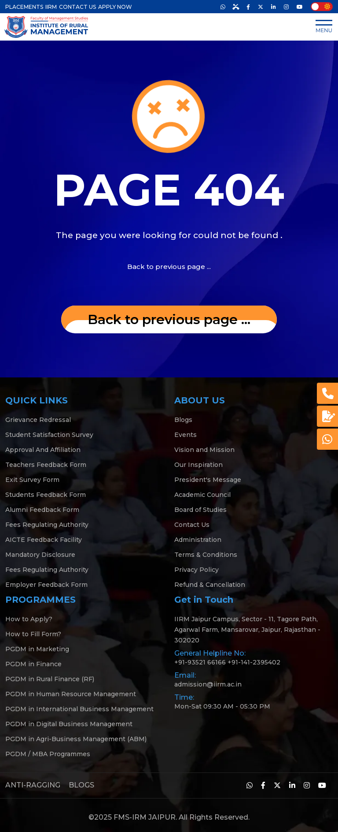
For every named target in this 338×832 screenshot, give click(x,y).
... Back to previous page (169, 319)
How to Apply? (28, 619)
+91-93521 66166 (200, 662)
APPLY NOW (115, 7)
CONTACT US (77, 7)
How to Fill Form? (33, 634)
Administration (197, 540)
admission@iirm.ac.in (208, 684)
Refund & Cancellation (209, 585)
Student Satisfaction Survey (49, 435)
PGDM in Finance (33, 664)
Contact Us (191, 525)
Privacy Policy (196, 570)
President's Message (207, 480)
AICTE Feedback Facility (43, 540)
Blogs (183, 420)
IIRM (51, 7)
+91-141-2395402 (254, 662)
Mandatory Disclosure (40, 555)
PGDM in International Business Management (79, 709)
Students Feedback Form (45, 495)
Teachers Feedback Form (45, 465)
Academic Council (202, 495)
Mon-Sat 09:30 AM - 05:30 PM (222, 706)
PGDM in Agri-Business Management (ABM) (76, 739)
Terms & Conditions (205, 555)
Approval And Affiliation (43, 450)
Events (185, 435)
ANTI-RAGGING (32, 785)
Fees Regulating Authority (46, 525)
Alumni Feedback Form (42, 510)
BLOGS (81, 785)
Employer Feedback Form (46, 585)
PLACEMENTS (24, 7)
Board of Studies (200, 510)
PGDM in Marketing (37, 649)
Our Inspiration (198, 465)
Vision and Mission (204, 450)
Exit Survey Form (32, 480)
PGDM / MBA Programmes (47, 754)
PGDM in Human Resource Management (70, 694)
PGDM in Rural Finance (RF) (49, 679)
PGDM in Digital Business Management (68, 724)
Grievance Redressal (38, 420)
